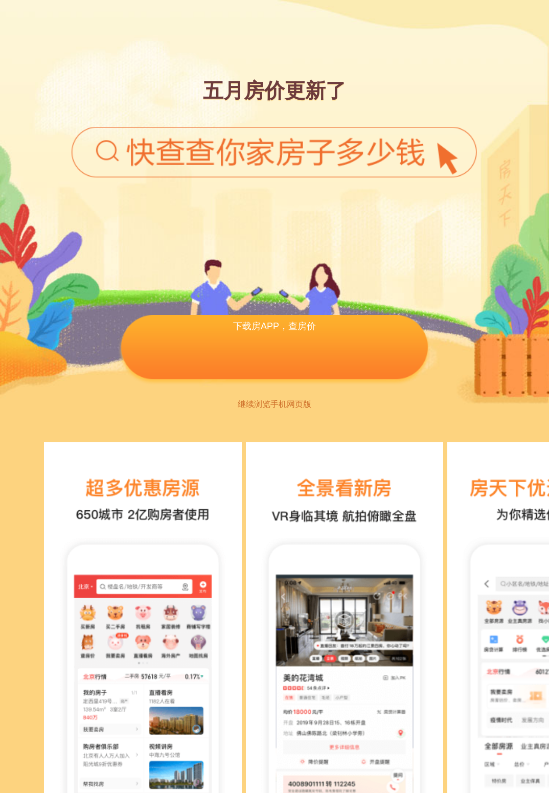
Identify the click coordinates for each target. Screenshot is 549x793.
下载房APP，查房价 (274, 326)
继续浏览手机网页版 (274, 404)
